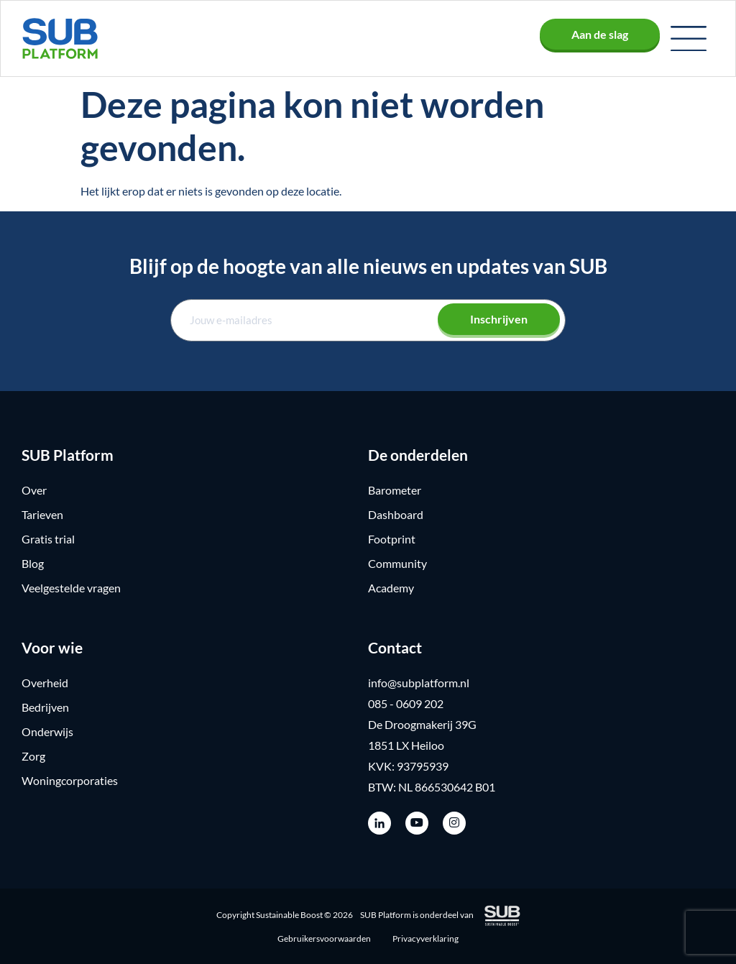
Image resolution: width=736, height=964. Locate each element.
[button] (689, 39)
